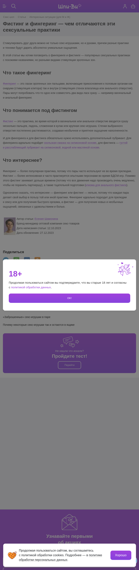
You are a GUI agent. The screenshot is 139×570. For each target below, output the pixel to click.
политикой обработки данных (31, 287)
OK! (69, 298)
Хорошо (121, 555)
